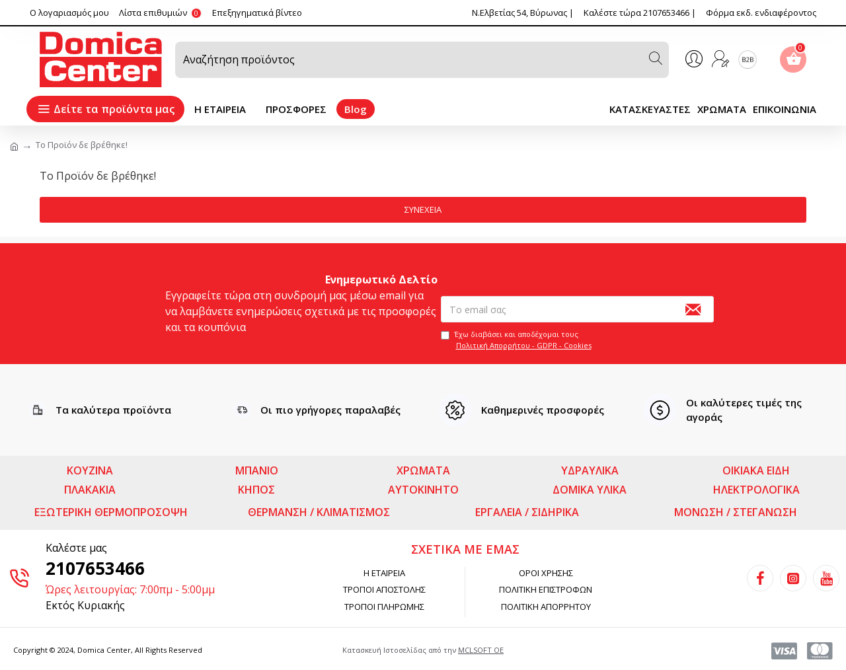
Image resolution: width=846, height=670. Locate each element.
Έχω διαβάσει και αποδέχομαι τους (517, 339)
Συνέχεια (423, 209)
